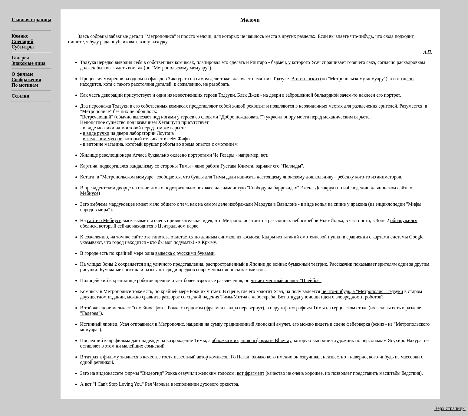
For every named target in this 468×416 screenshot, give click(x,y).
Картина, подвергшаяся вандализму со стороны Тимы (135, 165)
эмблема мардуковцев (112, 204)
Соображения (26, 79)
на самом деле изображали (225, 204)
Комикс (20, 35)
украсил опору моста (287, 116)
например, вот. (253, 155)
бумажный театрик (307, 264)
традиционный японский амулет (257, 324)
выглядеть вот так (124, 67)
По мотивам (25, 85)
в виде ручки (96, 133)
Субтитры (23, 46)
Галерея (20, 57)
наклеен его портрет (379, 95)
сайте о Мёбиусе (104, 220)
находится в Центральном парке (165, 225)
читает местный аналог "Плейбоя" (286, 280)
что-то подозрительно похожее (181, 187)
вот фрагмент (250, 373)
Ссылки (20, 95)
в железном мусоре (102, 138)
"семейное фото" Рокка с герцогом (167, 307)
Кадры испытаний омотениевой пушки (302, 236)
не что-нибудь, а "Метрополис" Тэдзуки (362, 291)
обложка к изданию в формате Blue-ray (251, 340)
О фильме (22, 74)
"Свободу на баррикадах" (273, 187)
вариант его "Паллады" (279, 165)
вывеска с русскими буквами (185, 253)
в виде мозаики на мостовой (112, 127)
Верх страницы (450, 408)
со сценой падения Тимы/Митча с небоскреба (228, 296)
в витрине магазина (103, 144)
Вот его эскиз (305, 78)
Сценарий (22, 41)
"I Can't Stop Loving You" (118, 384)
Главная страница (31, 19)
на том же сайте (126, 236)
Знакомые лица (28, 63)
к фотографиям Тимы (303, 307)
